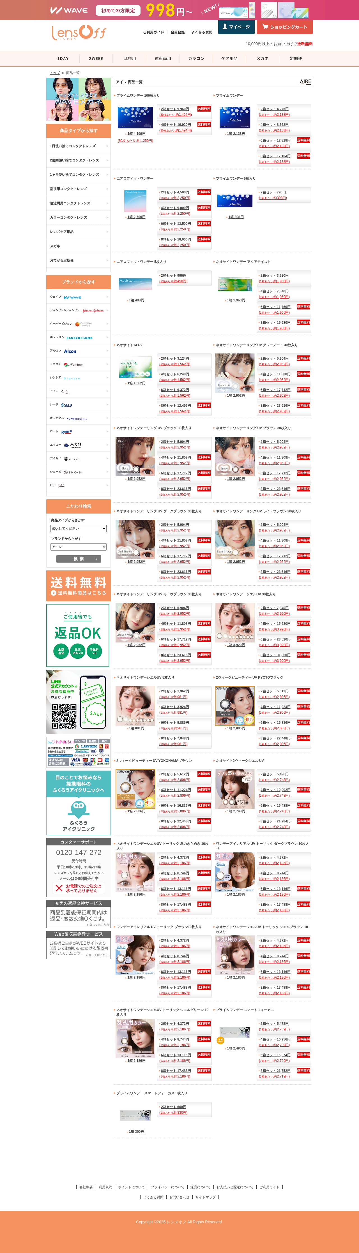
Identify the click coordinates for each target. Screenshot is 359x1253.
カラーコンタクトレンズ (68, 217)
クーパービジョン (72, 324)
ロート (62, 432)
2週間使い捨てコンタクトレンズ (74, 160)
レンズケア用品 (61, 232)
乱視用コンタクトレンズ (68, 189)
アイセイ (66, 459)
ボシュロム (72, 338)
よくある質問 (153, 1197)
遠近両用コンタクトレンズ (70, 203)
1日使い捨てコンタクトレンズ (73, 146)
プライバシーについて (168, 1187)
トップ (55, 73)
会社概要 (86, 1187)
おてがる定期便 (61, 260)
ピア (58, 486)
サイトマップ (205, 1197)
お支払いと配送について (235, 1187)
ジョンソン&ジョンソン (78, 311)
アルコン (64, 351)
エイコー (67, 445)
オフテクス (70, 418)
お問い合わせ (179, 1197)
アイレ (61, 391)
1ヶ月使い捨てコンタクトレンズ (74, 175)
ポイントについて (131, 1187)
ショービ (67, 472)
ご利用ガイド (269, 1187)
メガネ (55, 246)
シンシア (66, 378)
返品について (200, 1187)
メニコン (68, 364)
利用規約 (105, 1187)
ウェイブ (67, 297)
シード (62, 405)
